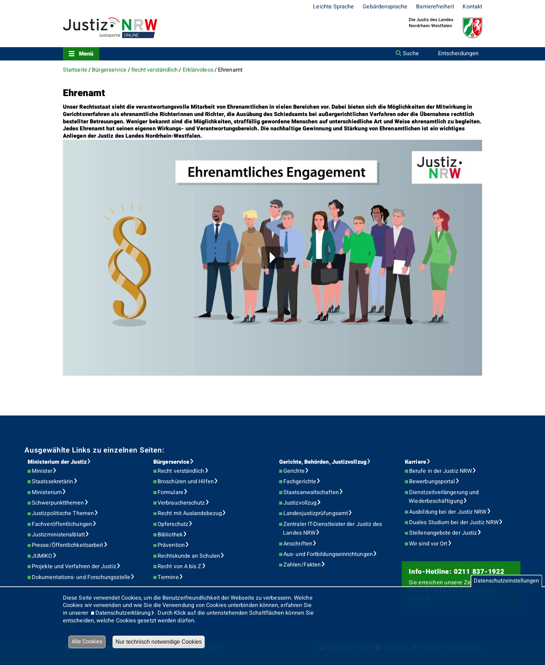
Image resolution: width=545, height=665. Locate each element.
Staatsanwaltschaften (311, 492)
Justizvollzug (300, 503)
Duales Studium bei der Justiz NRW (454, 522)
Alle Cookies (87, 641)
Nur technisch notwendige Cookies (159, 642)
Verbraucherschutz (181, 503)
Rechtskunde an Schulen (189, 556)
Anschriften (297, 544)
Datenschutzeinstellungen (506, 581)
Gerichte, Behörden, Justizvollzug (322, 462)
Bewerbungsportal (432, 481)
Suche (411, 53)
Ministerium (47, 492)
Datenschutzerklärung (123, 613)
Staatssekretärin (52, 481)
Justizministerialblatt (58, 534)
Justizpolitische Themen (63, 513)
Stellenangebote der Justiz (443, 533)
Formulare (170, 492)
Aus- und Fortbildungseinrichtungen (328, 554)
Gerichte (294, 471)
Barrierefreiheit (435, 6)
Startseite (75, 70)
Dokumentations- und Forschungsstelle (81, 577)
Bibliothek (170, 534)
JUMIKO (42, 556)
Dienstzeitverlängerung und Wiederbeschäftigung (444, 497)
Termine (168, 577)
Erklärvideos (198, 70)
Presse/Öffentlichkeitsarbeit (67, 545)
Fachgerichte (299, 481)
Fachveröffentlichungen (62, 524)
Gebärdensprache (385, 6)
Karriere (415, 462)
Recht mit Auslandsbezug (190, 513)
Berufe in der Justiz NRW (440, 471)
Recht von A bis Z (179, 566)
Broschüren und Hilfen (186, 481)
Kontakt (472, 6)
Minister (42, 471)
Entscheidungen (458, 53)
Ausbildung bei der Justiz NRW (447, 512)
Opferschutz (173, 524)
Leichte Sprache (333, 6)
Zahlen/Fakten (302, 565)
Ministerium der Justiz (57, 462)
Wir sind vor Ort (428, 544)
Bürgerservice (109, 70)
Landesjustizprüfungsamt (315, 513)
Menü (86, 54)
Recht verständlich (154, 70)
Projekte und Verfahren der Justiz (74, 566)
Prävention (171, 545)
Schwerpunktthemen (58, 503)
